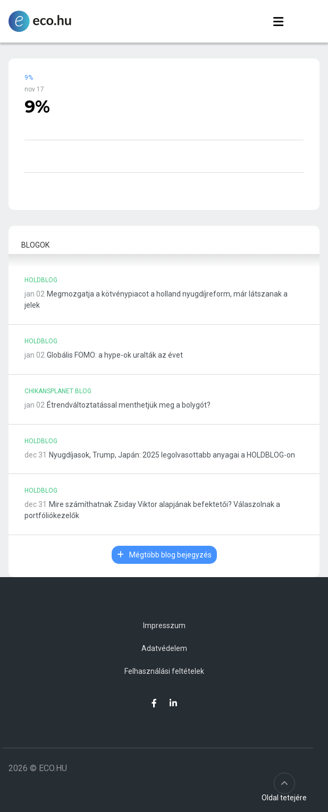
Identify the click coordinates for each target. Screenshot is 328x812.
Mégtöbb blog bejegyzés (164, 555)
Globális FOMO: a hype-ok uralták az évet (115, 355)
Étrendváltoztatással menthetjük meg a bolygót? (129, 405)
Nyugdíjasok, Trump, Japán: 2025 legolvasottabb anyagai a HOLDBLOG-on (172, 455)
